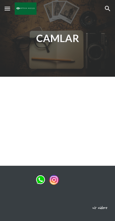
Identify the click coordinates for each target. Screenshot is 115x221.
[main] (57, 38)
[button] (7, 8)
